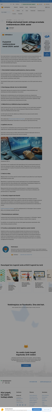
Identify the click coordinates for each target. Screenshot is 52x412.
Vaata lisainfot (29, 410)
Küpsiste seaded (47, 409)
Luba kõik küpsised (36, 409)
